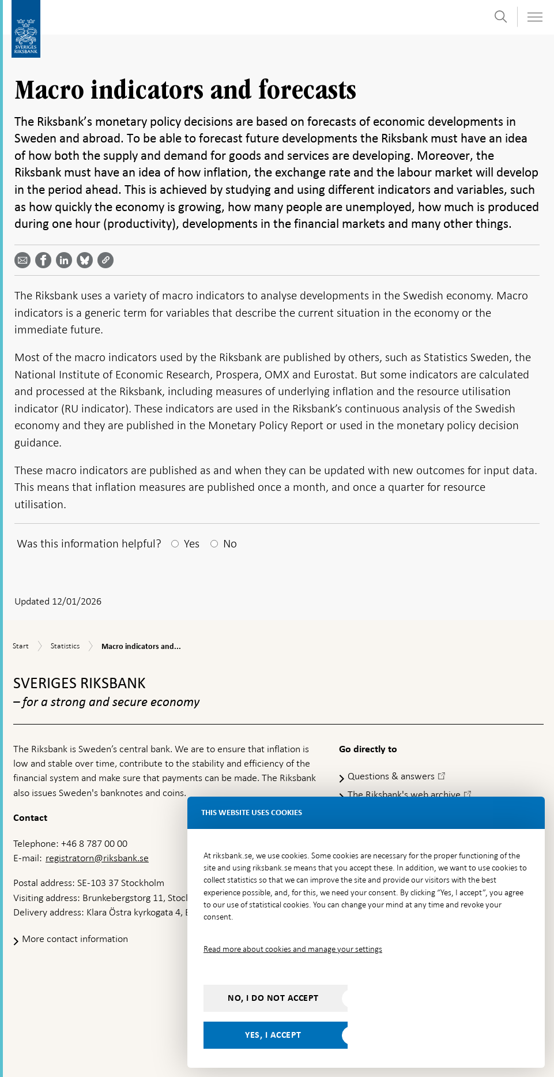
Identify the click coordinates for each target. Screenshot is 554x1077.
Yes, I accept (273, 1035)
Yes (191, 543)
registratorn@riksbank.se (97, 857)
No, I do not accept (273, 998)
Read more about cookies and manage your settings (292, 949)
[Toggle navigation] (534, 17)
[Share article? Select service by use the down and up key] (66, 260)
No (230, 543)
